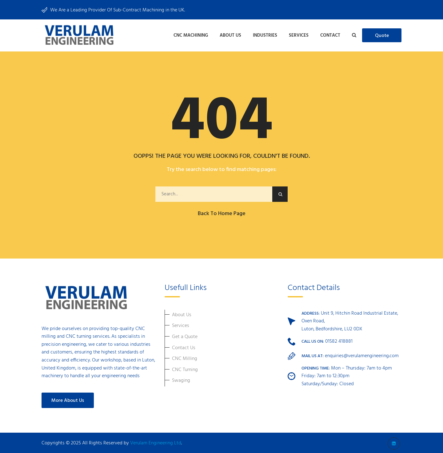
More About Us (67, 399)
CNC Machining (191, 35)
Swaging (181, 380)
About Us (181, 314)
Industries (265, 35)
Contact (330, 35)
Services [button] (299, 35)
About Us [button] (230, 35)
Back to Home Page (221, 212)
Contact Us (183, 347)
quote (382, 35)
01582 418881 (339, 340)
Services (180, 325)
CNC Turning (185, 369)
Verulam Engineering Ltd (155, 442)
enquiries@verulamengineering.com (362, 355)
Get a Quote (185, 336)
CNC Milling (184, 357)
